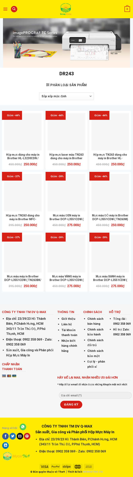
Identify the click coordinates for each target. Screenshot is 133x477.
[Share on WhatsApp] (23, 427)
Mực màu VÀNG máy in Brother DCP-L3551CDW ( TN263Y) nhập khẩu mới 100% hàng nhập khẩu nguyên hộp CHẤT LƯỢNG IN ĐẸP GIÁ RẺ (66, 278)
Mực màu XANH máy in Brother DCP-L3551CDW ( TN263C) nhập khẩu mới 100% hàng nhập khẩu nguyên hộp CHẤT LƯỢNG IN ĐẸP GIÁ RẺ (110, 278)
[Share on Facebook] (5, 436)
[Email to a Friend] (20, 436)
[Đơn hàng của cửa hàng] (66, 96)
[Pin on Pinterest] (27, 436)
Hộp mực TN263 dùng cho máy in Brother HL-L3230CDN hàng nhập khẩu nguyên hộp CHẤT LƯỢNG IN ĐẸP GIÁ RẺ (110, 156)
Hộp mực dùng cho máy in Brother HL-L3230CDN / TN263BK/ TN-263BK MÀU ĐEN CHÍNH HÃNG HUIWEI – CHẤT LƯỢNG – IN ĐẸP (23, 156)
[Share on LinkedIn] (5, 445)
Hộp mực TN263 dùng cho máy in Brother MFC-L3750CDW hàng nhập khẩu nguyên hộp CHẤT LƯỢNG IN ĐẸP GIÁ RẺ (22, 217)
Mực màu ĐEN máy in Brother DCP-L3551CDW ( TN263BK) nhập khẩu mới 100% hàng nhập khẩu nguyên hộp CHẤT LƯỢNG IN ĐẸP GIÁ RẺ (66, 217)
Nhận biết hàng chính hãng (69, 346)
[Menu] (5, 9)
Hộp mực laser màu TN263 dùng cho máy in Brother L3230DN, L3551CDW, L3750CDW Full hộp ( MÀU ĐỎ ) (66, 156)
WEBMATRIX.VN (93, 471)
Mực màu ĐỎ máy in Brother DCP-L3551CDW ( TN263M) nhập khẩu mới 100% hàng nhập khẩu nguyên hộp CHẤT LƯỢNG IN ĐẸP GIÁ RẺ (110, 217)
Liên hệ (66, 324)
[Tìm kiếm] (14, 9)
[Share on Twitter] (13, 436)
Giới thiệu (68, 319)
